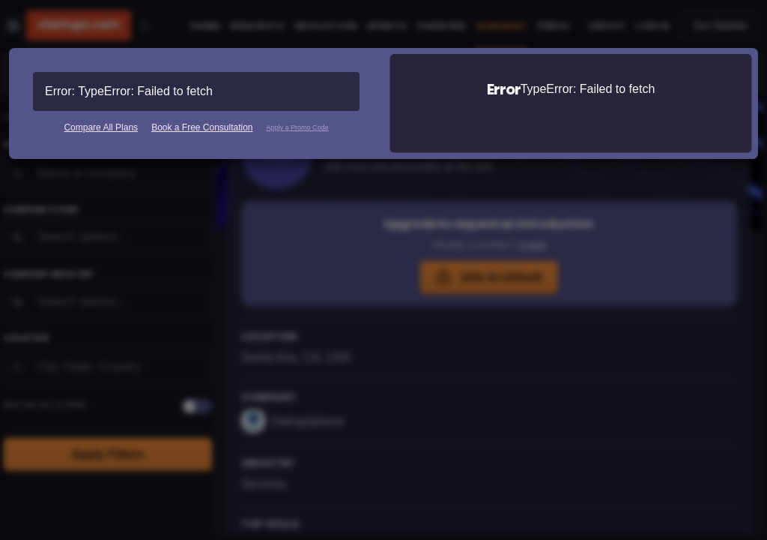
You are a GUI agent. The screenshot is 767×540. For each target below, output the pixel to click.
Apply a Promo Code (298, 127)
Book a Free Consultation (201, 127)
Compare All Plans (101, 127)
